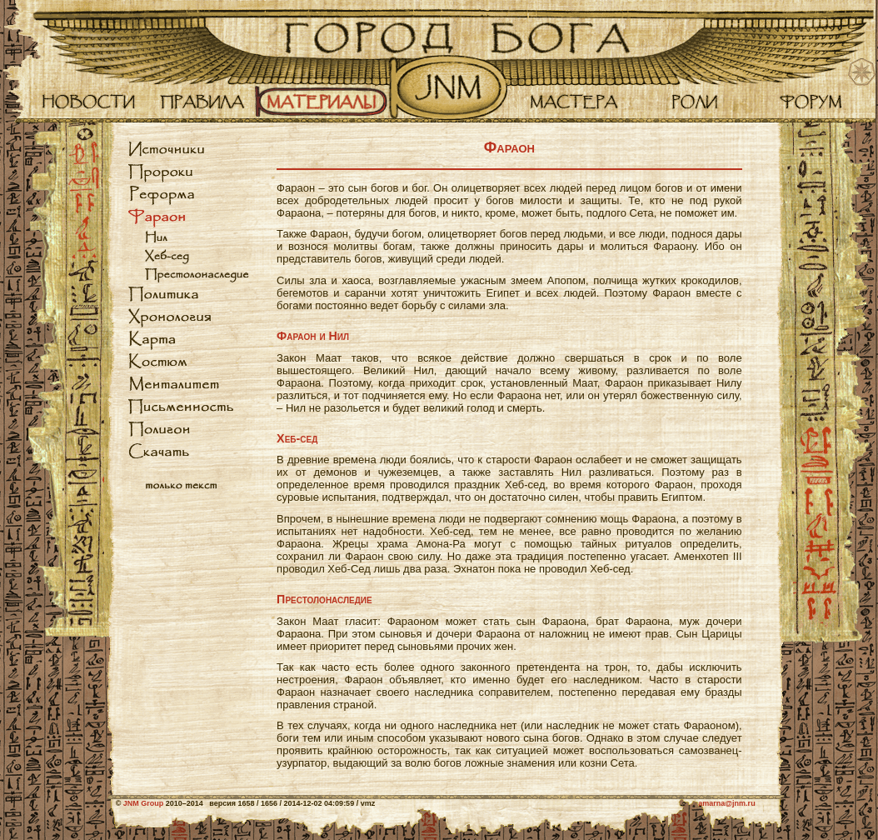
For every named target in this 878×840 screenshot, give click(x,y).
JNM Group (143, 803)
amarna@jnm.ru (726, 803)
